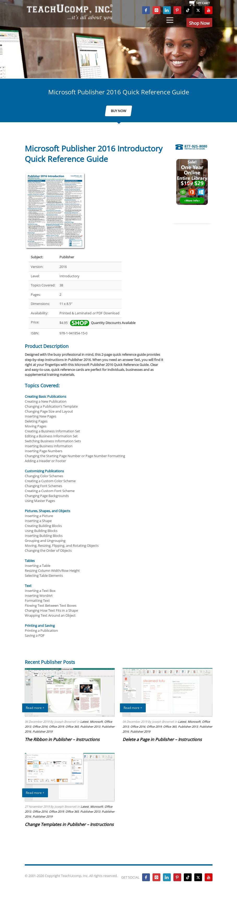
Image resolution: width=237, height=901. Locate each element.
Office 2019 (56, 726)
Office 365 (72, 726)
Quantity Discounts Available (103, 322)
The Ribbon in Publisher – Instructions (62, 739)
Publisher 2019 (42, 731)
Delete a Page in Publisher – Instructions (162, 739)
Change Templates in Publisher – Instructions (69, 824)
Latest (84, 722)
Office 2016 (40, 726)
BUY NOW (118, 110)
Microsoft (96, 722)
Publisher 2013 (90, 726)
